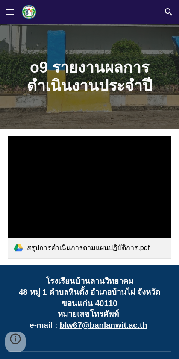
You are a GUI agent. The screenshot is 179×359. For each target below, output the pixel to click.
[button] (10, 12)
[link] (89, 197)
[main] (89, 76)
